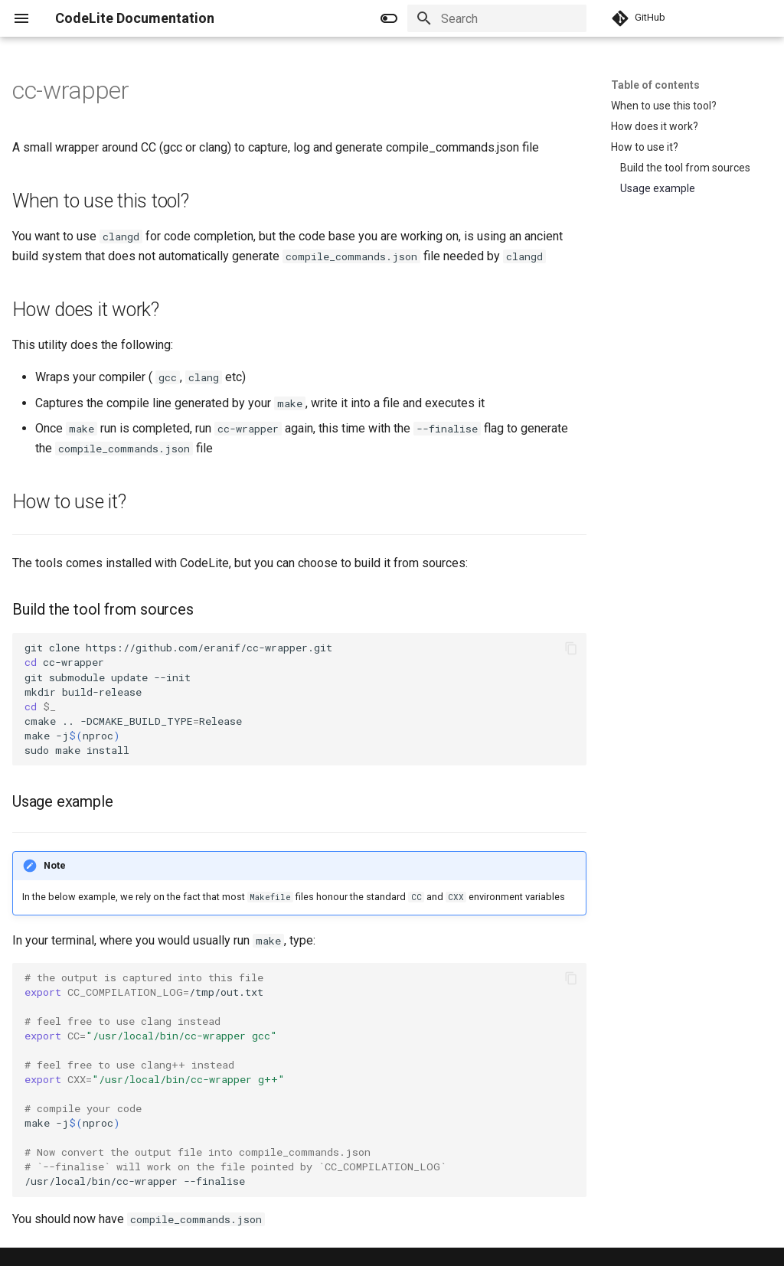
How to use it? (644, 147)
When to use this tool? (664, 106)
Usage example (657, 188)
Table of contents (655, 85)
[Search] (496, 18)
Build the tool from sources (685, 168)
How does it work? (654, 126)
